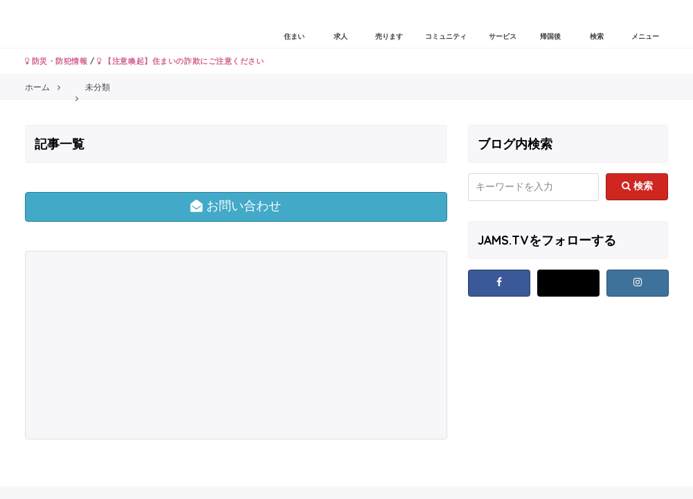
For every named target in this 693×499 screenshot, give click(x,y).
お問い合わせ (235, 206)
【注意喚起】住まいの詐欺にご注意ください (180, 61)
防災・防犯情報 (56, 61)
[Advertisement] (132, 345)
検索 (637, 185)
